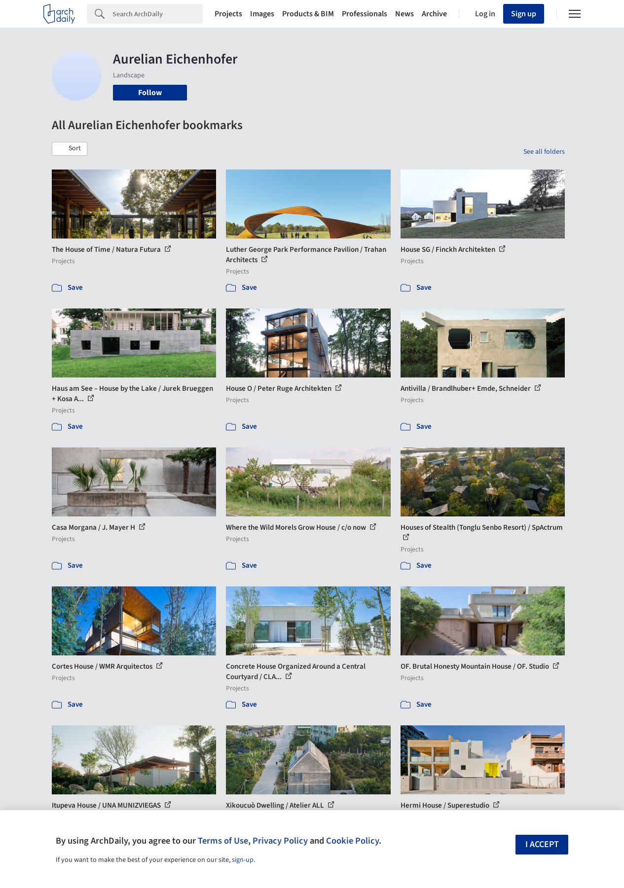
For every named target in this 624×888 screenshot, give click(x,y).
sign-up (243, 860)
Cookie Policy (352, 840)
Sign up (523, 13)
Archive (434, 14)
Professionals (364, 14)
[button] (69, 149)
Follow (150, 92)
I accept (542, 844)
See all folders (544, 151)
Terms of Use (223, 840)
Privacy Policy (280, 840)
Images (262, 14)
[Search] (157, 14)
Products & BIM (308, 14)
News (404, 14)
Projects (228, 14)
